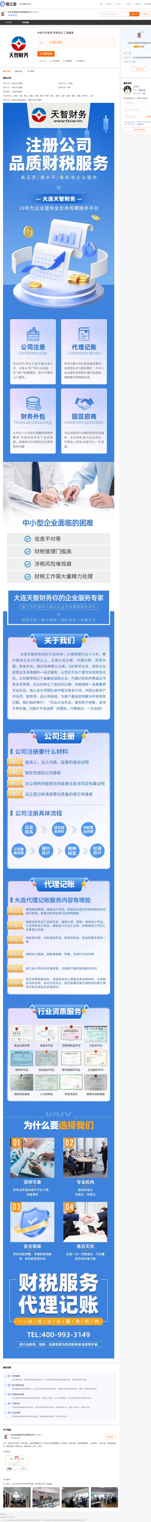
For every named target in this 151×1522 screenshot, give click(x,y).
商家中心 (138, 4)
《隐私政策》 (140, 124)
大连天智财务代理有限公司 (19, 12)
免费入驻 (129, 4)
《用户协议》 (131, 124)
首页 (101, 4)
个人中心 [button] (119, 4)
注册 (149, 4)
